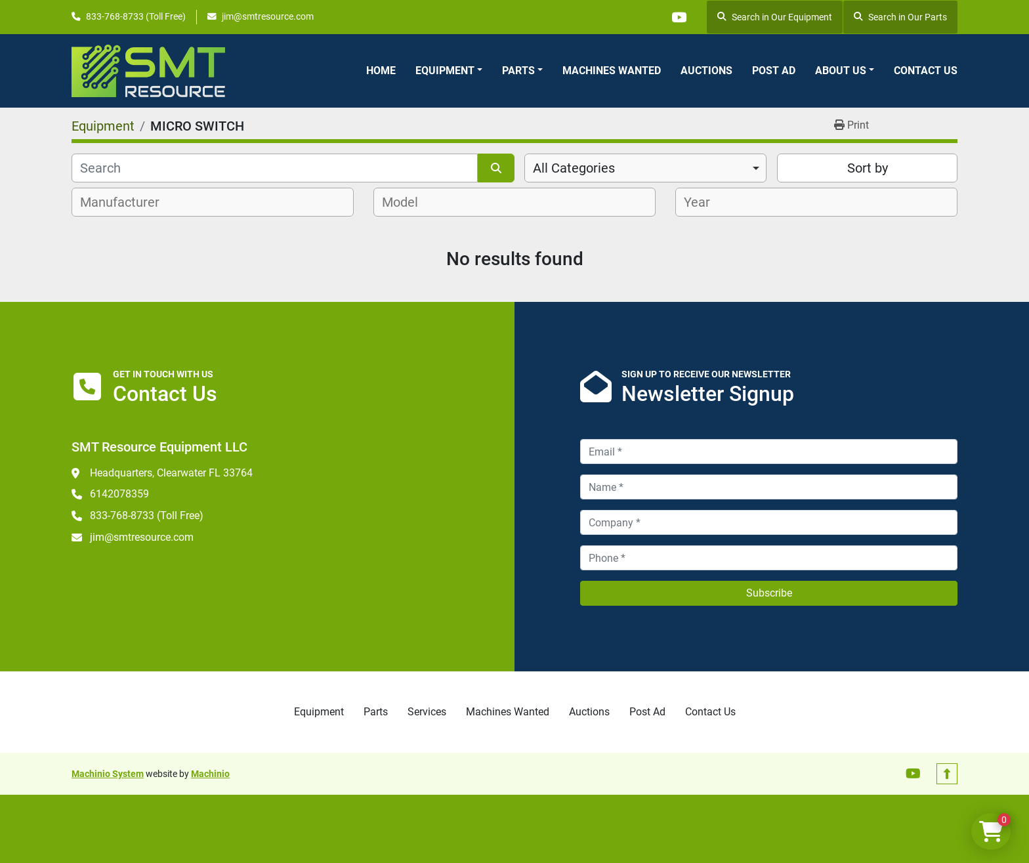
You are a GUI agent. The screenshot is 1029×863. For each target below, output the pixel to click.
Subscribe (769, 593)
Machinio (210, 773)
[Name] (768, 486)
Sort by (867, 168)
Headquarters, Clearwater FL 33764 (171, 473)
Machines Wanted (611, 70)
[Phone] (768, 557)
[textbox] (127, 202)
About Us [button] (840, 70)
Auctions (706, 70)
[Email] (768, 451)
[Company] (768, 522)
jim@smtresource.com (268, 16)
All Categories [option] (574, 168)
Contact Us (925, 70)
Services (427, 711)
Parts (518, 70)
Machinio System (108, 773)
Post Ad (773, 70)
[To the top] (946, 773)
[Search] (275, 168)
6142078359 (119, 494)
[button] (448, 71)
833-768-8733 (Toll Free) (136, 16)
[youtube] (678, 17)
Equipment (444, 70)
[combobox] (645, 168)
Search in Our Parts (900, 17)
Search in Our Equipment (774, 17)
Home (381, 70)
